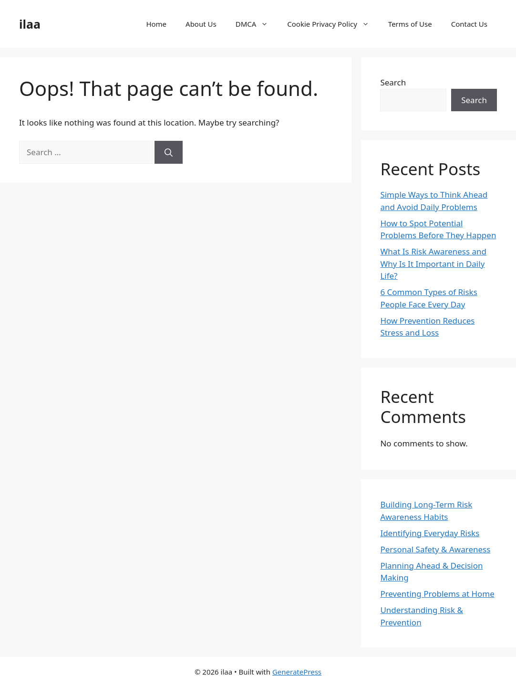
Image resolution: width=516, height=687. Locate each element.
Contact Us (469, 24)
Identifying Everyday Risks (429, 533)
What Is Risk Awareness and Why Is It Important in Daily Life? (433, 263)
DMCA (257, 24)
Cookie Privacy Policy (333, 24)
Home (156, 24)
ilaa (30, 24)
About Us (201, 24)
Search (393, 82)
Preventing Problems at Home (437, 593)
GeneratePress (296, 671)
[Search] (169, 152)
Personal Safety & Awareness (435, 549)
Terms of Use (410, 24)
